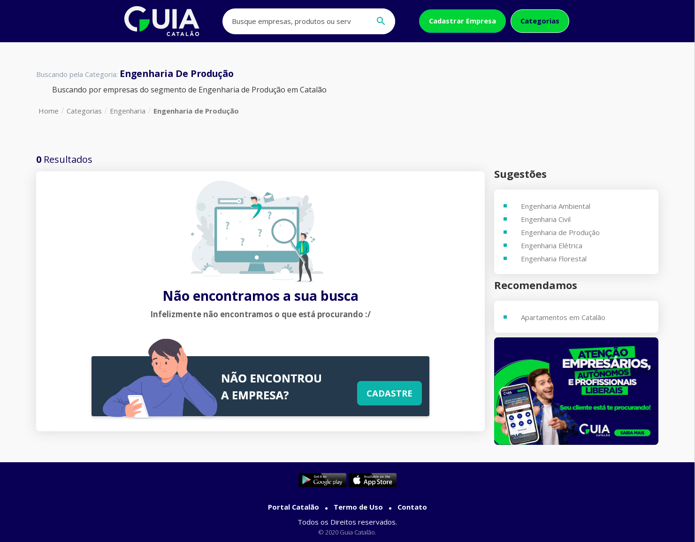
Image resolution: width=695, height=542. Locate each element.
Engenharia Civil (546, 219)
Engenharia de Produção (196, 110)
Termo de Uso (358, 506)
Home (48, 110)
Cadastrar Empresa (462, 20)
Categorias (539, 20)
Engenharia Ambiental (555, 206)
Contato (412, 506)
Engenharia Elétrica (551, 245)
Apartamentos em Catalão (563, 317)
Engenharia (127, 110)
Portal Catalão (293, 506)
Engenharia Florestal (554, 258)
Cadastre (389, 393)
